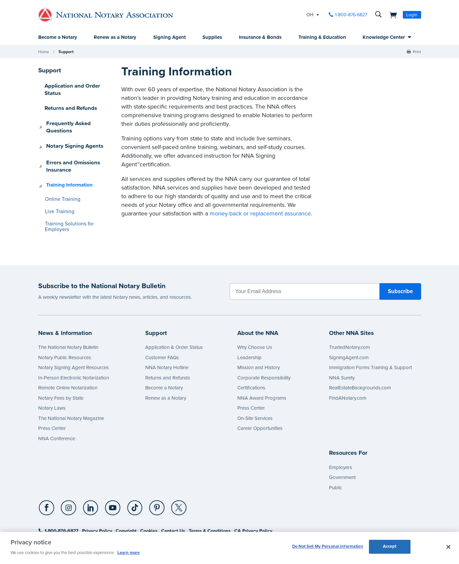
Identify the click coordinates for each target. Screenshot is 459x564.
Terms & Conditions (210, 503)
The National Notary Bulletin (68, 319)
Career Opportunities (260, 400)
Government (342, 449)
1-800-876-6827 (58, 503)
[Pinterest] (153, 480)
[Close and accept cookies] (448, 547)
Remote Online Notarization (67, 360)
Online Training (60, 177)
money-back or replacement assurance (260, 213)
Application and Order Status (77, 86)
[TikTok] (131, 480)
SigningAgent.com (349, 329)
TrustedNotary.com (349, 319)
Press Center (52, 400)
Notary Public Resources (64, 329)
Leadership (249, 329)
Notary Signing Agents (70, 129)
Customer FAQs (162, 329)
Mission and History (258, 339)
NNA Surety (342, 350)
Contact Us (173, 503)
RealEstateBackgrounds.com (360, 360)
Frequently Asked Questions (77, 115)
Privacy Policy (97, 503)
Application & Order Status (174, 319)
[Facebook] (47, 480)
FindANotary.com (347, 370)
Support (65, 52)
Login (411, 15)
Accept (390, 547)
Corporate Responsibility (263, 350)
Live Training (58, 189)
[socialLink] (47, 479)
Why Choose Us (254, 319)
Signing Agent (169, 37)
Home (43, 52)
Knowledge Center (384, 37)
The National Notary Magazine (71, 390)
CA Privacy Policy (253, 503)
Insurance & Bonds (260, 37)
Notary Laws (51, 380)
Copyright (126, 503)
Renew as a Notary (115, 37)
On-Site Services (255, 390)
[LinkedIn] (89, 480)
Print (417, 52)
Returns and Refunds (68, 101)
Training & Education (322, 37)
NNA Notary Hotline (166, 339)
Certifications (251, 360)
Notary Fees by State (60, 370)
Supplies (212, 37)
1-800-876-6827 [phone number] (351, 15)
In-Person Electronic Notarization (73, 350)
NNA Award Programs (261, 370)
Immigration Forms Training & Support (370, 339)
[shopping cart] (391, 14)
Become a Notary (57, 37)
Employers (340, 439)
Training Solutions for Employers (78, 201)
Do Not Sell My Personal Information (327, 547)
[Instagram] (67, 480)
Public (335, 459)
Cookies (149, 503)
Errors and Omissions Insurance (69, 147)
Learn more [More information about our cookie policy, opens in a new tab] (128, 552)
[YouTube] (110, 480)
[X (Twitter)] (173, 480)
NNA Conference (56, 410)
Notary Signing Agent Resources (73, 339)
